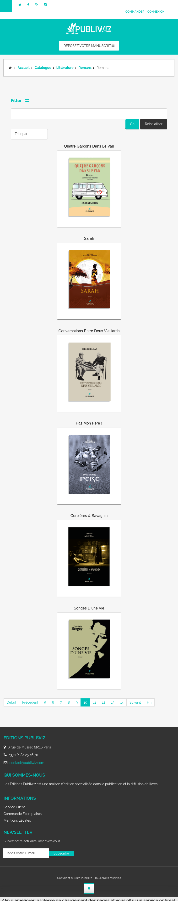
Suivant (135, 702)
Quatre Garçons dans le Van (89, 146)
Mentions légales (17, 820)
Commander (134, 11)
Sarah (89, 238)
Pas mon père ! (89, 423)
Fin (149, 702)
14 (122, 702)
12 (103, 702)
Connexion (156, 11)
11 (94, 702)
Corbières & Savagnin (89, 516)
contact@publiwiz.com (27, 763)
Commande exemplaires (23, 814)
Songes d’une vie (89, 608)
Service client (14, 807)
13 (112, 702)
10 (85, 702)
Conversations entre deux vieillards (89, 331)
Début (11, 702)
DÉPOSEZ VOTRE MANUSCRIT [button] (89, 46)
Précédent (30, 702)
